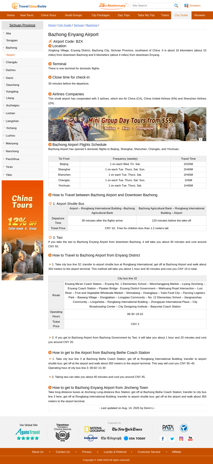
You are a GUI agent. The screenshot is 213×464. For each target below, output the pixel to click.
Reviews (199, 15)
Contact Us (63, 452)
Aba (8, 33)
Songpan (12, 40)
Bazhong (11, 47)
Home (10, 15)
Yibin (9, 174)
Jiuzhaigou (12, 105)
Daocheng (12, 84)
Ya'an (9, 166)
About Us (38, 452)
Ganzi (9, 78)
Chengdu (11, 62)
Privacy (87, 452)
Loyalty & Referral (115, 452)
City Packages (101, 15)
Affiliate (176, 452)
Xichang (11, 128)
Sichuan (79, 25)
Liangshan (12, 121)
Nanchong (12, 151)
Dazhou (11, 70)
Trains (165, 15)
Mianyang (12, 143)
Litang (10, 98)
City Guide (181, 15)
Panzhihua (12, 159)
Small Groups (73, 15)
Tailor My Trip (146, 15)
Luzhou (10, 135)
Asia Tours (26, 15)
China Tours (48, 15)
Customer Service (149, 452)
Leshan (10, 113)
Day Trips (124, 15)
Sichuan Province (22, 25)
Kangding (12, 91)
